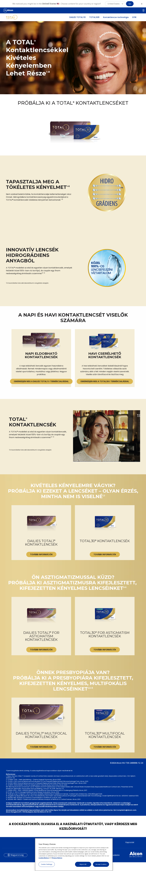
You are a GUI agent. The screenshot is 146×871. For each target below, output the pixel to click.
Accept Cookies (101, 864)
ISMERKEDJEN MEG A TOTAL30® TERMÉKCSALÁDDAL (105, 403)
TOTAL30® (94, 17)
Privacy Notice (57, 858)
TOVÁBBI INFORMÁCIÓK (41, 586)
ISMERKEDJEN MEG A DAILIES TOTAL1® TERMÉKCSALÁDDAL (41, 403)
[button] (115, 3)
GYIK (134, 17)
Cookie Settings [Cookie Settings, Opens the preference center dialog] (46, 864)
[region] (74, 854)
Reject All (83, 864)
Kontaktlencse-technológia (116, 17)
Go (130, 3)
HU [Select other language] (143, 10)
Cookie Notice (44, 858)
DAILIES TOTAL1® (77, 17)
